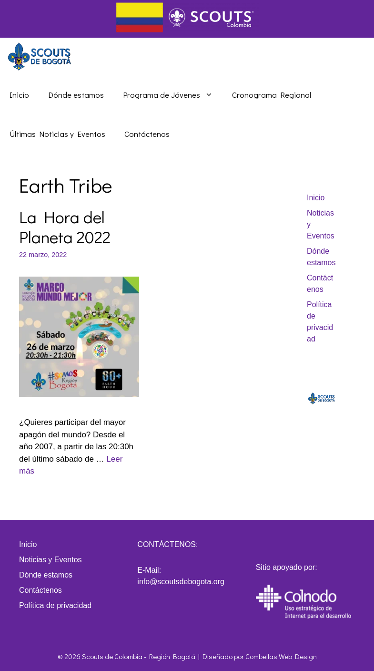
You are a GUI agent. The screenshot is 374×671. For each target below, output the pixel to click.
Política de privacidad (55, 605)
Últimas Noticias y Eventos (57, 133)
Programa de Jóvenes (172, 95)
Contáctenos (147, 133)
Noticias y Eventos (50, 560)
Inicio (19, 94)
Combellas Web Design (281, 656)
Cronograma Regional (271, 94)
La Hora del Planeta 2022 (65, 227)
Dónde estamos (76, 94)
